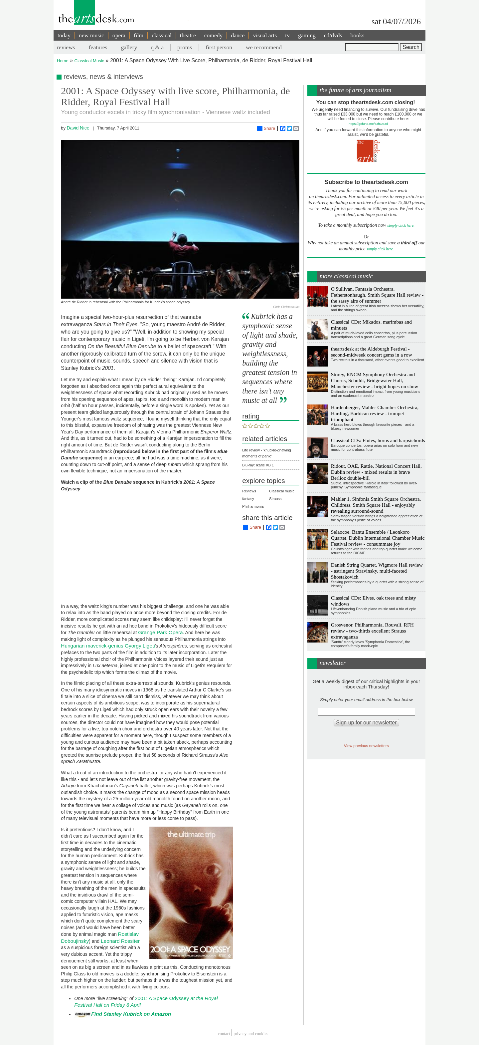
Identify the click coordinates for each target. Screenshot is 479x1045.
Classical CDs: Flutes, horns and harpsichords (378, 440)
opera (118, 35)
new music (91, 35)
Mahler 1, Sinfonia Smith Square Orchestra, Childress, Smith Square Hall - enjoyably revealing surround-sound (376, 505)
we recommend (264, 47)
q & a (157, 47)
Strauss (275, 499)
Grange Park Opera (160, 632)
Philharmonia (252, 506)
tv (287, 35)
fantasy (248, 499)
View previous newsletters (366, 745)
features (98, 47)
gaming (307, 35)
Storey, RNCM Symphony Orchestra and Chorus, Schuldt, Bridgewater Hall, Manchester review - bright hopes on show (374, 380)
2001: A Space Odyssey (162, 998)
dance (237, 35)
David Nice (78, 128)
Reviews (249, 491)
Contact (224, 1033)
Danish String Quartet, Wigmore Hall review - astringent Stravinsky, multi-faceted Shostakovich (377, 571)
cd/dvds (333, 35)
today (64, 35)
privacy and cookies (251, 1033)
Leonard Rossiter (120, 941)
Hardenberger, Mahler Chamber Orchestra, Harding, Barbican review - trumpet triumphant (375, 413)
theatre (188, 35)
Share (266, 128)
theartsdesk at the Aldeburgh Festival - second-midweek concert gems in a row (371, 352)
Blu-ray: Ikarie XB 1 (258, 465)
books (357, 35)
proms (184, 47)
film (138, 35)
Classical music (281, 491)
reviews (66, 47)
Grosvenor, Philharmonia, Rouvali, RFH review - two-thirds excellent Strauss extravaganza (372, 631)
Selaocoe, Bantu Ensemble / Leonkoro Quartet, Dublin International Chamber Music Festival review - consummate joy (378, 538)
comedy (213, 35)
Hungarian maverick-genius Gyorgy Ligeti (108, 646)
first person (219, 47)
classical (162, 35)
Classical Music (89, 60)
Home (63, 60)
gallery (129, 47)
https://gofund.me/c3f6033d (368, 124)
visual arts (265, 35)
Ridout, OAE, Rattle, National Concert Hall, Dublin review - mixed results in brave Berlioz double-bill (376, 472)
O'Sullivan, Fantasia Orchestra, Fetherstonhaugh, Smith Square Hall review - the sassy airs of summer (377, 295)
